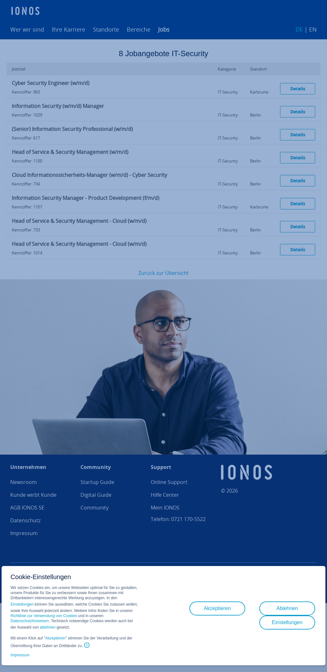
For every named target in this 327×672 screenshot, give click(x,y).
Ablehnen (287, 608)
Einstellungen (22, 604)
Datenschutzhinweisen (30, 621)
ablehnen (48, 627)
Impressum (20, 655)
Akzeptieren (55, 638)
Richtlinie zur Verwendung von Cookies (44, 616)
